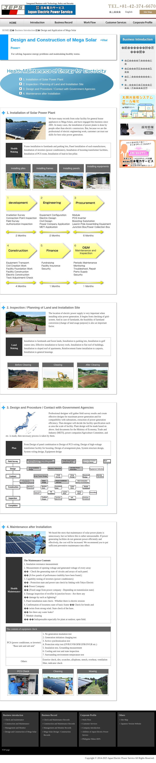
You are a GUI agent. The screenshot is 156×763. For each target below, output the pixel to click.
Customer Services (89, 724)
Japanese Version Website (131, 724)
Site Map (148, 12)
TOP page (6, 750)
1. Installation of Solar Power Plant (43, 79)
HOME (5, 30)
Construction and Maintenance (17, 724)
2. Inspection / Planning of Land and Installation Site (53, 84)
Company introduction (91, 728)
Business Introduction (25, 30)
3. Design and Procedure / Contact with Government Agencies (59, 89)
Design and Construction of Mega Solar (20, 732)
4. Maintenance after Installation (41, 93)
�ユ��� (115, 12)
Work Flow (86, 720)
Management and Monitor (15, 728)
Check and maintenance (14, 720)
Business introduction (13, 715)
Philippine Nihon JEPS (91, 739)
